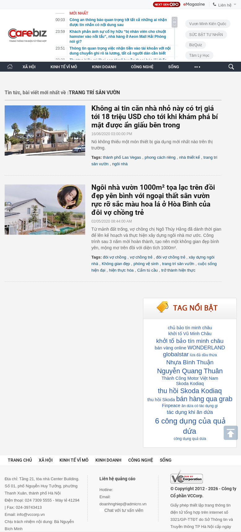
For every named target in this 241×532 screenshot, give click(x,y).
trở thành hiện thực (178, 270)
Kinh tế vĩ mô (74, 460)
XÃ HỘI (29, 66)
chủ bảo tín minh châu (190, 327)
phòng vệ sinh (146, 263)
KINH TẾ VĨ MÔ (63, 66)
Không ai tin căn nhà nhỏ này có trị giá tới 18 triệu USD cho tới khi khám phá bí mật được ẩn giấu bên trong (154, 116)
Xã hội (46, 460)
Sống (166, 460)
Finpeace (171, 405)
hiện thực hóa (121, 270)
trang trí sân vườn (178, 263)
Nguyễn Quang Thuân (190, 371)
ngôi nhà (120, 164)
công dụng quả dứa (190, 439)
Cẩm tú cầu (147, 270)
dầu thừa (209, 355)
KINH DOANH (104, 66)
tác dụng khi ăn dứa (190, 412)
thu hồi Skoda (161, 399)
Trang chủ (20, 460)
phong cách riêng (160, 157)
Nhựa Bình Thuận (190, 362)
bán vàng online (170, 347)
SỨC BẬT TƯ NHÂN (206, 35)
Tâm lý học (199, 55)
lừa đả (195, 355)
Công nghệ (140, 460)
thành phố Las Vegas (122, 157)
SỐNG (173, 66)
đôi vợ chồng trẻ (170, 257)
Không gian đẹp (116, 263)
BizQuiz (195, 45)
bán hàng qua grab (204, 399)
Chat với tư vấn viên (121, 510)
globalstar (176, 354)
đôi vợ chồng (114, 257)
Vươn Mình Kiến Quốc (207, 24)
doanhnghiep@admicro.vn (123, 504)
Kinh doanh (108, 460)
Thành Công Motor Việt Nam (190, 378)
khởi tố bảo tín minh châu (189, 341)
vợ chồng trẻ (141, 257)
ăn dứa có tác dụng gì (200, 406)
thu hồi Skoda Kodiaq (190, 391)
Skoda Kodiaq (190, 383)
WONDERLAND (206, 348)
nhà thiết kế (189, 157)
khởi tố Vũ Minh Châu (190, 333)
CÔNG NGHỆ (142, 66)
